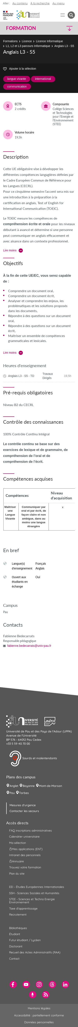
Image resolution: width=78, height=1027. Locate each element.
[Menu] (63, 15)
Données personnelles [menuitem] (39, 1022)
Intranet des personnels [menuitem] (25, 855)
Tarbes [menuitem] (24, 793)
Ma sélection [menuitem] (17, 843)
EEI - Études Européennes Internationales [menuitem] (36, 887)
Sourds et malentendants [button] (33, 758)
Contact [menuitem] (14, 958)
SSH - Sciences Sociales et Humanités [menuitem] (34, 893)
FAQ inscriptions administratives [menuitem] (30, 830)
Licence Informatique (49, 41)
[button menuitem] (71, 15)
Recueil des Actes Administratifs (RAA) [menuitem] (34, 952)
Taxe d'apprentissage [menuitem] (23, 908)
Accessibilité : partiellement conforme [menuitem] (39, 1015)
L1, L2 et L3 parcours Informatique (28, 46)
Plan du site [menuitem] (16, 873)
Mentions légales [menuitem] (39, 1008)
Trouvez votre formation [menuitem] (25, 867)
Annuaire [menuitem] (16, 861)
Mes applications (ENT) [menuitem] (26, 849)
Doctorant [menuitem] (15, 946)
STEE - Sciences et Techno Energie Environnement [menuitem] (32, 900)
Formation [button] (21, 28)
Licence (27, 41)
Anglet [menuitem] (14, 786)
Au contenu (20, 3)
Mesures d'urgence (23, 805)
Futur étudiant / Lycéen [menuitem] (25, 940)
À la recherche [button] (40, 3)
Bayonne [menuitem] (29, 786)
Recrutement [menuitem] (18, 914)
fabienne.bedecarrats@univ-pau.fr (29, 645)
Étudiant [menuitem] (14, 934)
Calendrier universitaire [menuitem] (24, 836)
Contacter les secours (24, 811)
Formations (10, 41)
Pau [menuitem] (12, 793)
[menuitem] (13, 984)
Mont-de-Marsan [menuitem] (50, 786)
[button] (67, 28)
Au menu (58, 3)
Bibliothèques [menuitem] (18, 928)
